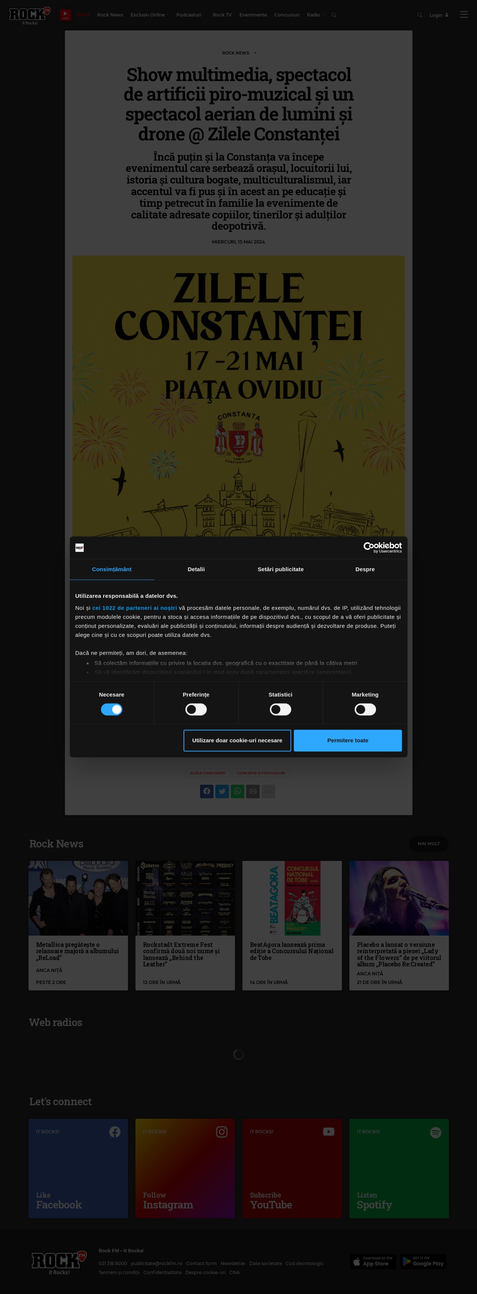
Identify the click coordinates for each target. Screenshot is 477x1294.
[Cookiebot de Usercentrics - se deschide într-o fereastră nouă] (369, 547)
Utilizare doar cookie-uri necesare (237, 740)
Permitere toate (347, 740)
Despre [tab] (365, 569)
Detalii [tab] (196, 569)
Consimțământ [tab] (111, 569)
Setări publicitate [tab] (281, 569)
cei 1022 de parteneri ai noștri (134, 608)
